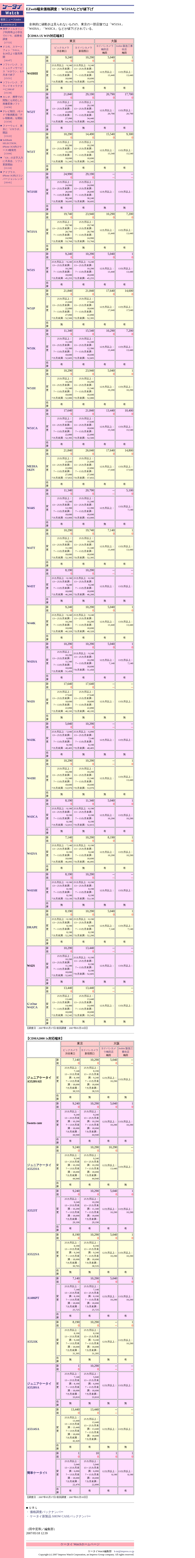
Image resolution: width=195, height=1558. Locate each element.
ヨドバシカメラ (83, 47)
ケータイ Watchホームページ (80, 1544)
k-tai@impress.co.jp (124, 1551)
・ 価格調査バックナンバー (44, 1512)
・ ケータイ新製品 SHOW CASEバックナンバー (58, 1516)
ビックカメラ (61, 47)
